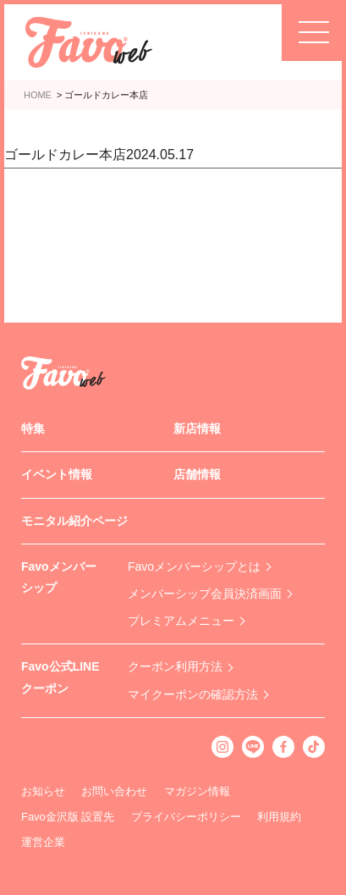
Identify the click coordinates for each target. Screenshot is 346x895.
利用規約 (279, 816)
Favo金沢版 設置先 (68, 816)
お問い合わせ (114, 791)
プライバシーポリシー (186, 816)
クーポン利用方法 (175, 666)
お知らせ (43, 791)
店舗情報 (197, 474)
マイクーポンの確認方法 (193, 694)
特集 (33, 428)
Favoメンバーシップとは (194, 566)
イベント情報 (56, 474)
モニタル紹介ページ (74, 521)
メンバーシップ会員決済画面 (205, 593)
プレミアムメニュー (181, 620)
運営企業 (43, 842)
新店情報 (197, 428)
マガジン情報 (197, 791)
